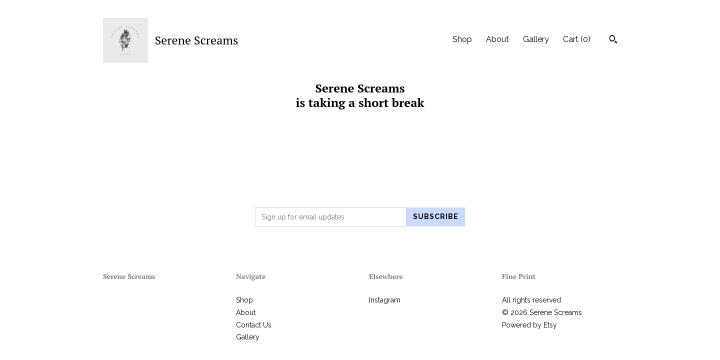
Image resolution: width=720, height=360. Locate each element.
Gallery (536, 39)
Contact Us (254, 325)
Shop (462, 39)
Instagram (384, 300)
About (497, 39)
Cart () (576, 39)
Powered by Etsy (529, 325)
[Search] (613, 40)
